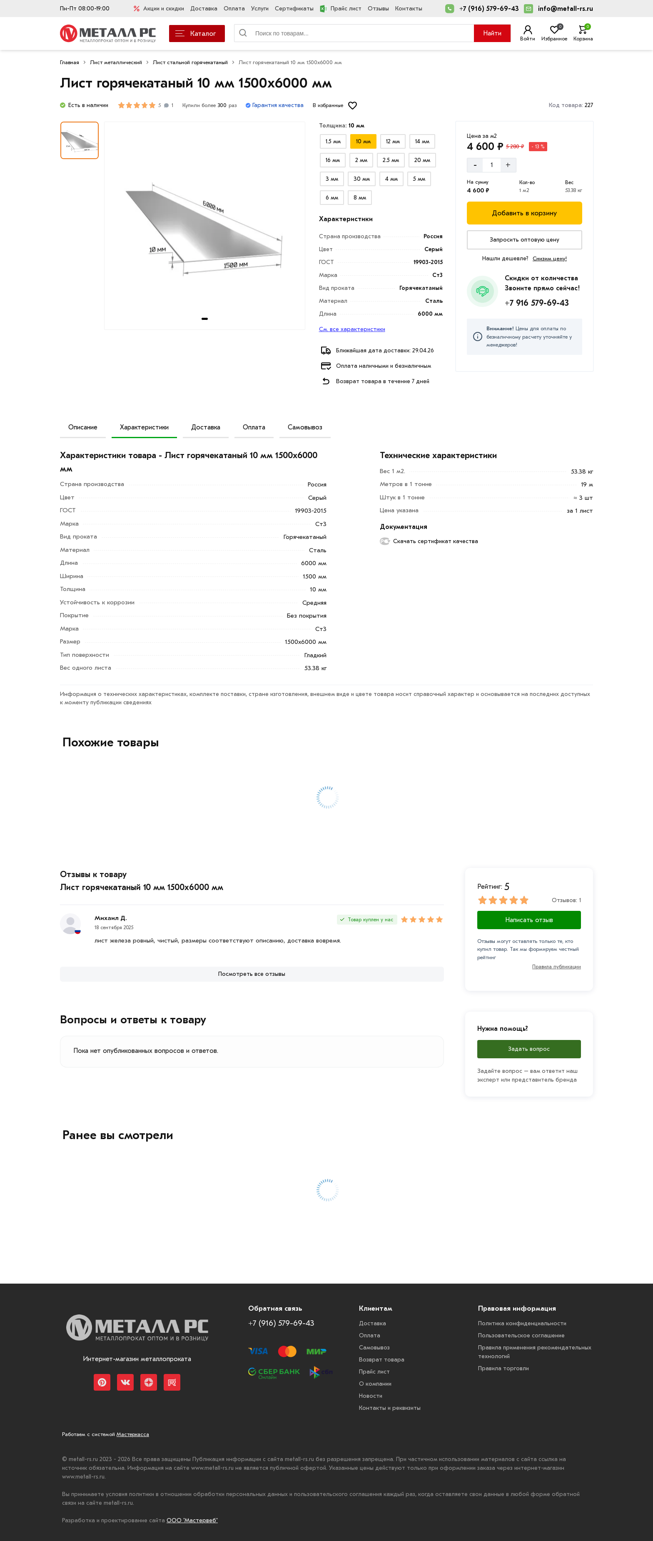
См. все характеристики (352, 329)
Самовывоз (305, 427)
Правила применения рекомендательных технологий (534, 1352)
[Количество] (492, 165)
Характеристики (144, 427)
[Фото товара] (205, 225)
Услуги (260, 8)
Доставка (203, 8)
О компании (375, 1383)
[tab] (204, 318)
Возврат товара (381, 1359)
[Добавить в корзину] (524, 213)
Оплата (234, 8)
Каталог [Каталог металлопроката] (195, 33)
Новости (370, 1395)
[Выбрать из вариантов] (333, 141)
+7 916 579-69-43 (537, 303)
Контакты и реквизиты (390, 1407)
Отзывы (378, 8)
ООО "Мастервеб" (192, 1520)
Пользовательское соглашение (521, 1335)
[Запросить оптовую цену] (524, 239)
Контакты (408, 8)
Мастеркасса (133, 1434)
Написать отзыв (529, 920)
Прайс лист (340, 9)
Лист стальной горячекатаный (190, 62)
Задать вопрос (529, 1048)
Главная (69, 62)
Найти (492, 33)
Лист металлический (116, 62)
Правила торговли (503, 1368)
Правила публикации (556, 967)
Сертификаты (294, 8)
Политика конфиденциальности (522, 1323)
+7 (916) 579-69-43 (489, 8)
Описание (82, 427)
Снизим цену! (550, 258)
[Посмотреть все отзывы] (252, 974)
